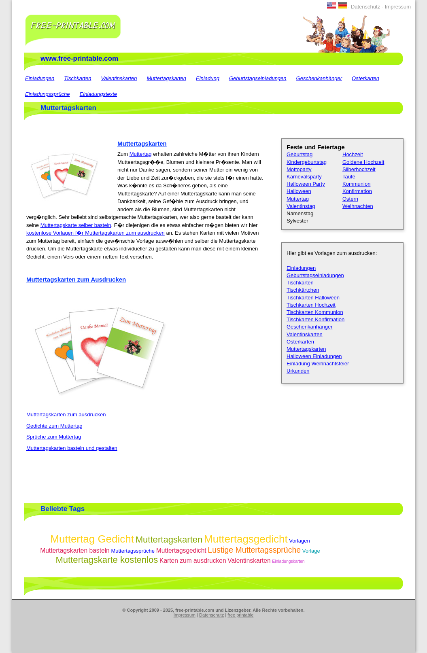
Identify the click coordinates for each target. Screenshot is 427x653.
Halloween (299, 191)
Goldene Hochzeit (363, 162)
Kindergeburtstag (307, 162)
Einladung (207, 78)
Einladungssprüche (47, 94)
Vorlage (311, 551)
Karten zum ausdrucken (192, 560)
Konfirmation (357, 191)
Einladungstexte (98, 94)
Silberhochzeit (359, 169)
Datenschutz (365, 7)
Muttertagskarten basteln (75, 550)
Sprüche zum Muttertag (53, 437)
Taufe (348, 177)
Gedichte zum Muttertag (54, 426)
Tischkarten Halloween (313, 298)
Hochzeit (352, 154)
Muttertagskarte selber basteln (75, 225)
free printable (240, 615)
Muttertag (141, 154)
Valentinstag (301, 206)
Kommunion (356, 184)
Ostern (350, 199)
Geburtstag (299, 154)
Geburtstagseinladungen (258, 78)
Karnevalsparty (304, 177)
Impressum (398, 7)
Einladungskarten (288, 561)
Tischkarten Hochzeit (311, 305)
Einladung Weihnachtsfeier (318, 363)
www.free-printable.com (79, 58)
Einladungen (39, 78)
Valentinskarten (119, 78)
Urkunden (298, 371)
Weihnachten (357, 206)
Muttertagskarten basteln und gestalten (71, 448)
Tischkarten (77, 78)
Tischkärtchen (303, 290)
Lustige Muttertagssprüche (254, 549)
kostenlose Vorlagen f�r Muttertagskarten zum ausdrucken (95, 233)
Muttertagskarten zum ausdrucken (66, 414)
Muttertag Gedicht (92, 539)
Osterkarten (365, 78)
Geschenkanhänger (319, 78)
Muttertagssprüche (133, 551)
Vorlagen (299, 541)
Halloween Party (306, 184)
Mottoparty (299, 169)
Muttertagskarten (167, 78)
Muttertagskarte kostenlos (106, 560)
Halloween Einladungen (314, 356)
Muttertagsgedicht (246, 539)
